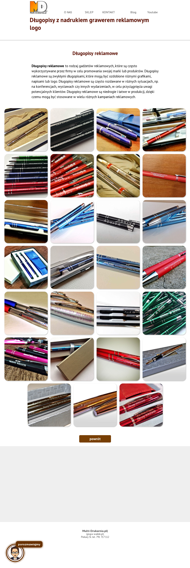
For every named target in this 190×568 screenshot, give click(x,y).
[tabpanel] (95, 53)
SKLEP (89, 12)
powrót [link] (95, 439)
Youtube (152, 12)
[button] (26, 130)
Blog (133, 12)
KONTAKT (108, 12)
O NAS (68, 12)
